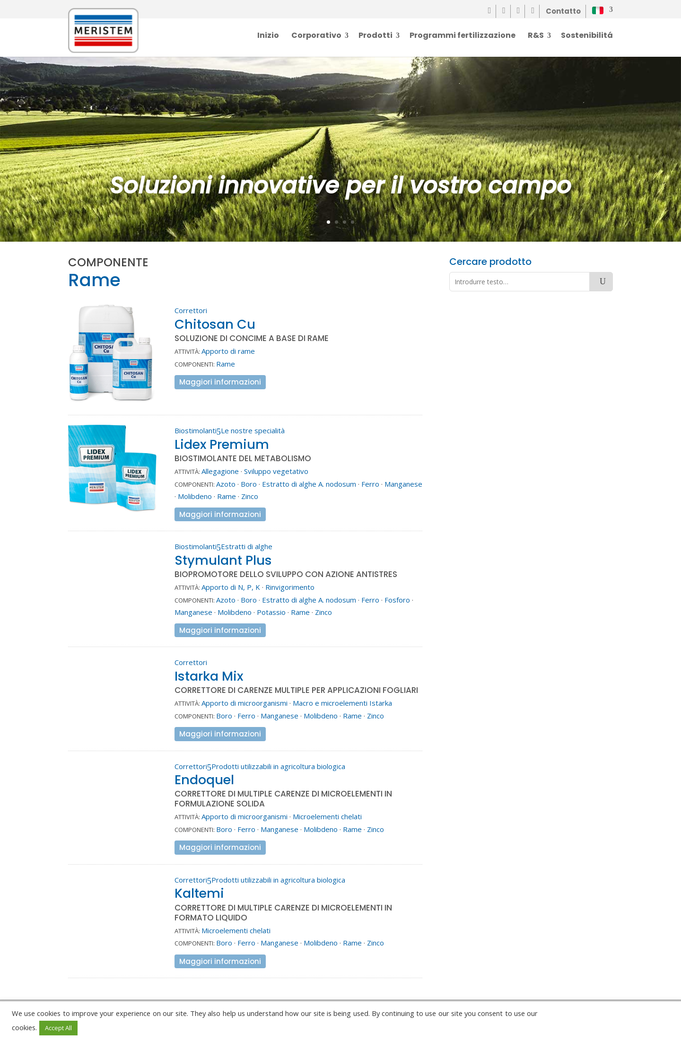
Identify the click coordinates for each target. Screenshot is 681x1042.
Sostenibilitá (587, 36)
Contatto (563, 11)
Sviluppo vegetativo (276, 471)
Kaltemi (199, 893)
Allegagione (220, 471)
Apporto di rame (228, 351)
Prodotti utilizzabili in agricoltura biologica (278, 766)
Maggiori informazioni (220, 382)
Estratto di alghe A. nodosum (309, 484)
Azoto (226, 484)
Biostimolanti (196, 430)
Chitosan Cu (215, 324)
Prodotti (375, 36)
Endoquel (204, 779)
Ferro (370, 484)
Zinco (249, 496)
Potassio (271, 612)
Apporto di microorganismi (244, 703)
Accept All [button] (58, 1028)
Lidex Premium (222, 444)
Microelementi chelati (327, 816)
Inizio (268, 36)
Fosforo (397, 599)
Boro (249, 484)
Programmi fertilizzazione (462, 36)
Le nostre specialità (253, 430)
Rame (225, 363)
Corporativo (316, 36)
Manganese (403, 484)
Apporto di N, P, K (230, 587)
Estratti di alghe (246, 546)
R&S (536, 36)
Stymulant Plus (223, 560)
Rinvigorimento (289, 587)
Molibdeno (195, 496)
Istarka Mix (209, 676)
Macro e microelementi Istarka (342, 703)
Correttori (191, 310)
